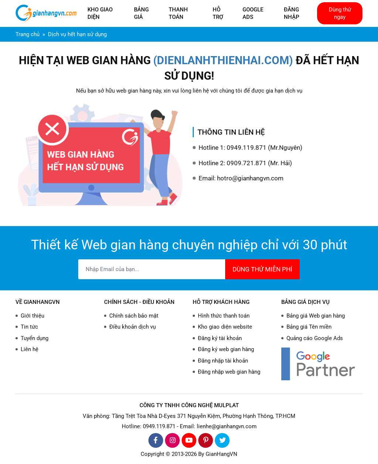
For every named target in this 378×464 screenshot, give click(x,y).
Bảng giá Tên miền (308, 326)
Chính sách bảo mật (133, 315)
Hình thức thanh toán (224, 315)
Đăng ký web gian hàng (226, 349)
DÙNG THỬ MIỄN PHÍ (262, 269)
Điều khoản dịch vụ (132, 326)
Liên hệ (29, 349)
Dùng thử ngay (340, 13)
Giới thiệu (32, 315)
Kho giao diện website (225, 326)
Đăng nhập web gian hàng (229, 371)
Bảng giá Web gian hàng (315, 315)
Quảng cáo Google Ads (314, 338)
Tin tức (29, 326)
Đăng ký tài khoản (220, 338)
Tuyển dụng (34, 338)
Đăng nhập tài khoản (223, 360)
